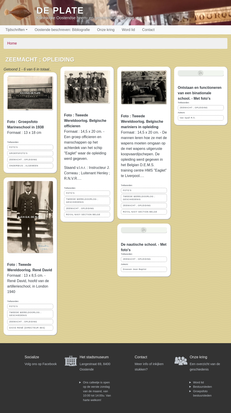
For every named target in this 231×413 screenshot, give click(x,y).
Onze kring (105, 30)
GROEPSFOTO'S (18, 153)
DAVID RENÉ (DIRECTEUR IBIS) (27, 328)
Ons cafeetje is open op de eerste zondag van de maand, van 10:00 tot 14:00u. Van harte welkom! (97, 391)
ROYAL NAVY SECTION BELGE (83, 214)
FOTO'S (13, 147)
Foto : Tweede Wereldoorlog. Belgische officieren (85, 120)
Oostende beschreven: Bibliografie (62, 30)
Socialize (32, 357)
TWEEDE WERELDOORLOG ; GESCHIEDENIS (25, 313)
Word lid (128, 30)
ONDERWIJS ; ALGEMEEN (23, 166)
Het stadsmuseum (94, 357)
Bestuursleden (202, 386)
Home (12, 43)
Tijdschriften (15, 30)
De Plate (60, 10)
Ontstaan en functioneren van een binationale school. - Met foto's (200, 93)
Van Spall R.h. (188, 118)
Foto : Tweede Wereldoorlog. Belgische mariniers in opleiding (142, 121)
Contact (148, 30)
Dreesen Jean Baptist (134, 269)
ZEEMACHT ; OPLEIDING (23, 159)
